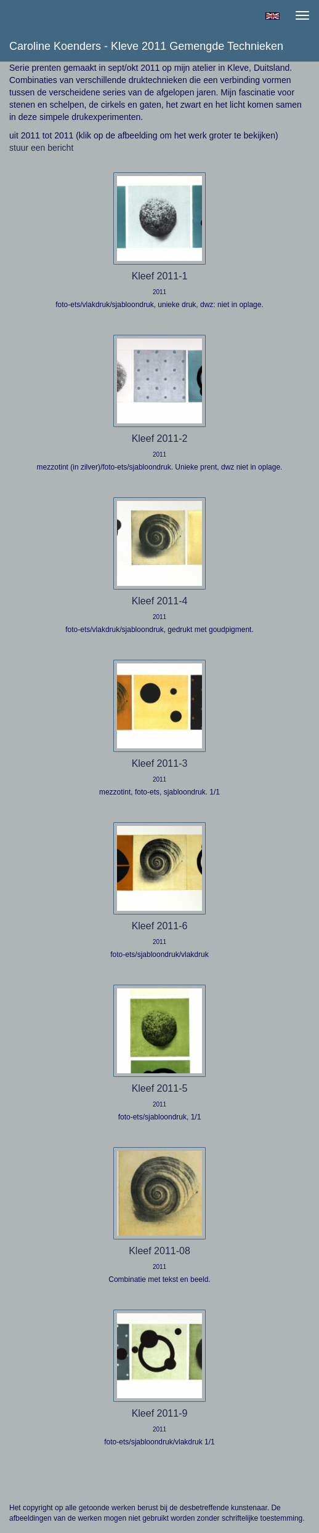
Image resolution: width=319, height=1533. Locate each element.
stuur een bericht (41, 148)
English (272, 16)
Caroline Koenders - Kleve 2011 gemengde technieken (146, 46)
